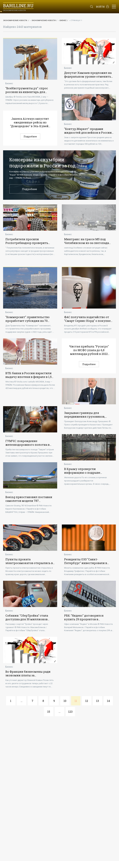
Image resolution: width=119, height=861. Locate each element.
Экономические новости (44, 20)
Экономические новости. (15, 20)
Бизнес (63, 20)
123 (70, 711)
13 (97, 701)
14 (108, 701)
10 (65, 701)
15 (48, 711)
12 (86, 701)
